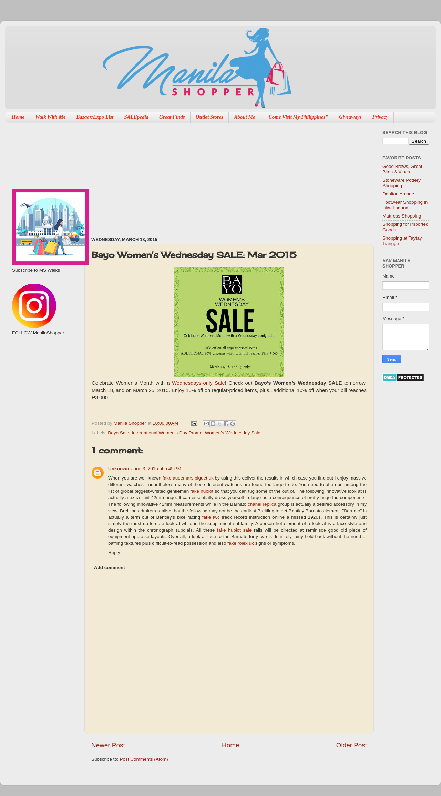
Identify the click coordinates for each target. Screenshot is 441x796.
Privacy (380, 117)
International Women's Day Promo (167, 432)
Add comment (109, 567)
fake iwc (211, 517)
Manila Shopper (130, 423)
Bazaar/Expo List (94, 117)
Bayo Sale (118, 432)
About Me (244, 117)
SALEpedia (136, 117)
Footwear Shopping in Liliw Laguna (405, 205)
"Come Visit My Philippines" (297, 117)
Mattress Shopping (401, 216)
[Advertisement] (152, 176)
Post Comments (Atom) (144, 759)
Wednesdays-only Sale (198, 383)
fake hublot (202, 491)
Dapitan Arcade (398, 194)
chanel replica (262, 504)
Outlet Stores (209, 117)
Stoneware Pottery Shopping (401, 183)
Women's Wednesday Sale (232, 432)
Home (18, 117)
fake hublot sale (234, 530)
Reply (114, 552)
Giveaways (350, 117)
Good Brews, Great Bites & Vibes (402, 169)
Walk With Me (50, 117)
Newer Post (108, 745)
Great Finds (172, 117)
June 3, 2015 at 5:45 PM (156, 468)
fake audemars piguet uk (188, 478)
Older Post (351, 745)
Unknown (118, 468)
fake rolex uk (240, 543)
